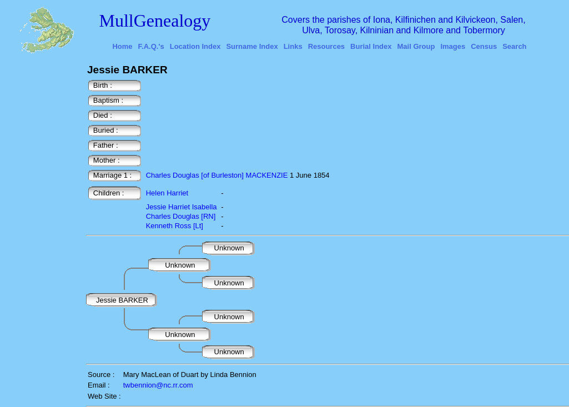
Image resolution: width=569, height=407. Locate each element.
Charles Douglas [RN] (181, 216)
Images (452, 46)
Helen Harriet (167, 193)
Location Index (195, 46)
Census (484, 46)
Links (293, 46)
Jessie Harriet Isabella (181, 207)
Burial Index (370, 46)
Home (122, 46)
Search (514, 46)
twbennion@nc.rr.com (158, 385)
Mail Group (416, 46)
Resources (326, 46)
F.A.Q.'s (151, 46)
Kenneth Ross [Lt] (174, 226)
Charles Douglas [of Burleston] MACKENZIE (217, 175)
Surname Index (252, 46)
